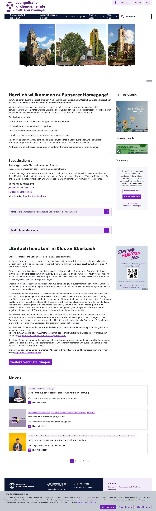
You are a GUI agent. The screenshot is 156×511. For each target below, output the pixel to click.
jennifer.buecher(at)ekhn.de (21, 187)
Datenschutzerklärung (131, 203)
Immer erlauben (132, 196)
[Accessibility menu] (115, 2)
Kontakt (124, 2)
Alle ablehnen (143, 507)
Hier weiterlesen (37, 402)
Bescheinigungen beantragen (24, 230)
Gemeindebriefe (81, 483)
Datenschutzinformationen (86, 502)
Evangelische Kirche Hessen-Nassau (56, 490)
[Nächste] (88, 461)
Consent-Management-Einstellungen (86, 500)
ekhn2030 (136, 2)
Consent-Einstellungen (132, 206)
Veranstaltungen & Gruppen (48, 16)
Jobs (147, 2)
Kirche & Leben (92, 16)
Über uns (109, 16)
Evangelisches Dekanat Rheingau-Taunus (57, 484)
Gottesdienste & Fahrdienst (17, 16)
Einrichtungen (77, 16)
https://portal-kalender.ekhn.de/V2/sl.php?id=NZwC (42, 335)
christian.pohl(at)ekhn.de (20, 192)
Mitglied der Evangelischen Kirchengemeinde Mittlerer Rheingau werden (44, 212)
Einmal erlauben (132, 190)
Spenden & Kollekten (83, 487)
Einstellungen (125, 507)
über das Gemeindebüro (34, 196)
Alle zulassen (108, 507)
